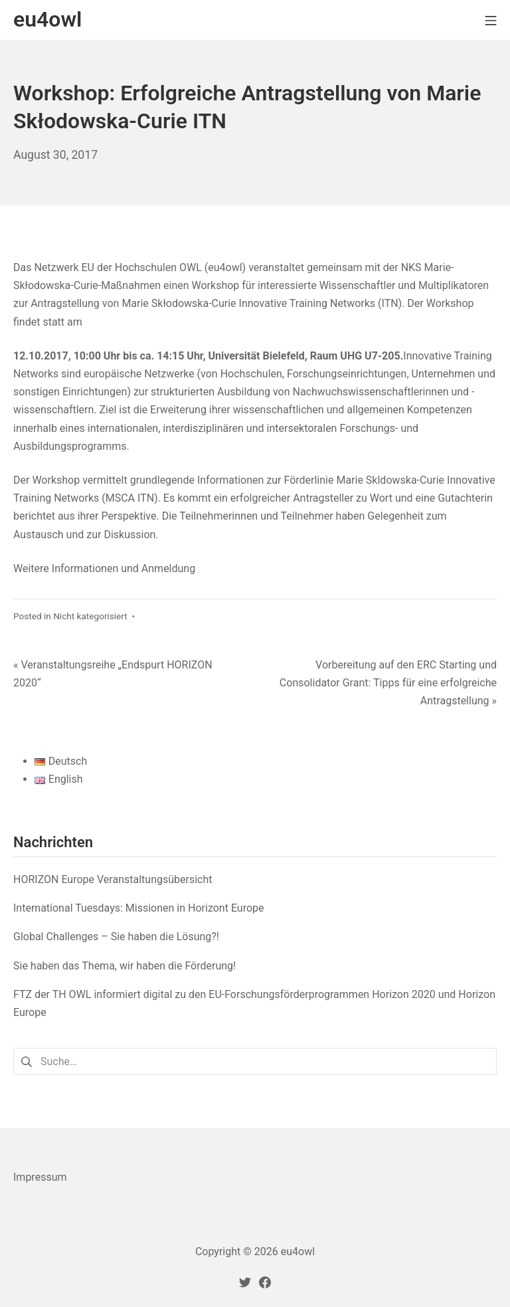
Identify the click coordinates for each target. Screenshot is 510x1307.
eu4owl (298, 1251)
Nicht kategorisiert (90, 616)
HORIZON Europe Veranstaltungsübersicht (112, 879)
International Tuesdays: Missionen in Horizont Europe (138, 908)
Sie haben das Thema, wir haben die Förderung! (124, 965)
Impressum (40, 1177)
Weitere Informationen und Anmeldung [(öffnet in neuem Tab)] (105, 568)
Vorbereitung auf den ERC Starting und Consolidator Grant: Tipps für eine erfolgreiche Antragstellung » (388, 682)
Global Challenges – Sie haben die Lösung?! (116, 936)
